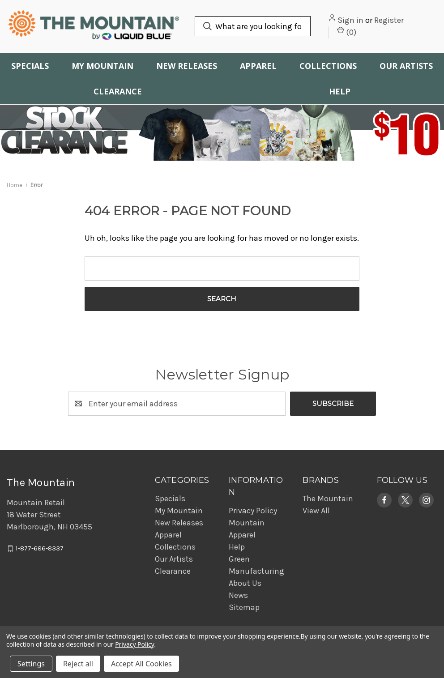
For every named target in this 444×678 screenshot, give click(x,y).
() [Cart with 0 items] (346, 31)
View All (316, 511)
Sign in (350, 20)
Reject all (78, 664)
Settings (31, 664)
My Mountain (102, 65)
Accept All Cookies (141, 664)
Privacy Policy (253, 511)
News (238, 595)
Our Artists (406, 65)
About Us (245, 583)
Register (389, 20)
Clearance (118, 91)
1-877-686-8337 (40, 549)
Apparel (258, 65)
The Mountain (328, 498)
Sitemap (244, 607)
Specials (30, 65)
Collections (328, 65)
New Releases (186, 65)
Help (339, 91)
